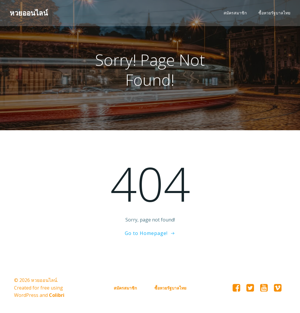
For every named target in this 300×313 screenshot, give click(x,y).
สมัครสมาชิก (235, 13)
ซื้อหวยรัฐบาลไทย (275, 13)
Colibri (56, 295)
